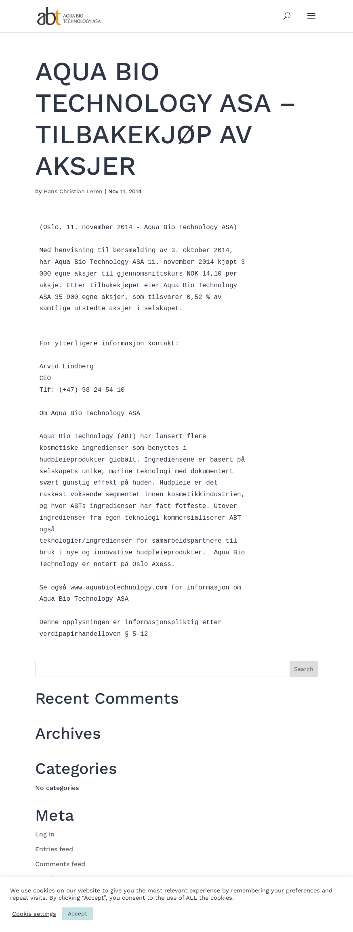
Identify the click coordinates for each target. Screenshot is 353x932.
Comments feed (60, 864)
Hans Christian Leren (73, 191)
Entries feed (54, 849)
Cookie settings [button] (34, 913)
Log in (45, 834)
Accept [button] (77, 913)
